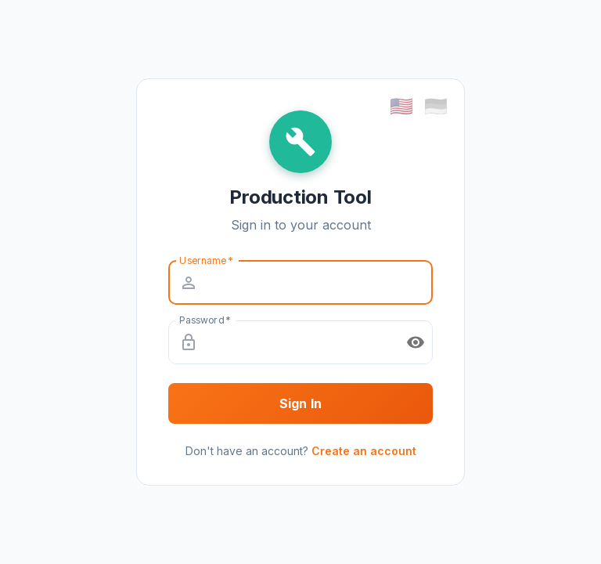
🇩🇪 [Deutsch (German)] (436, 106)
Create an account (363, 450)
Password (204, 319)
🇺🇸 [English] (401, 106)
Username (205, 260)
